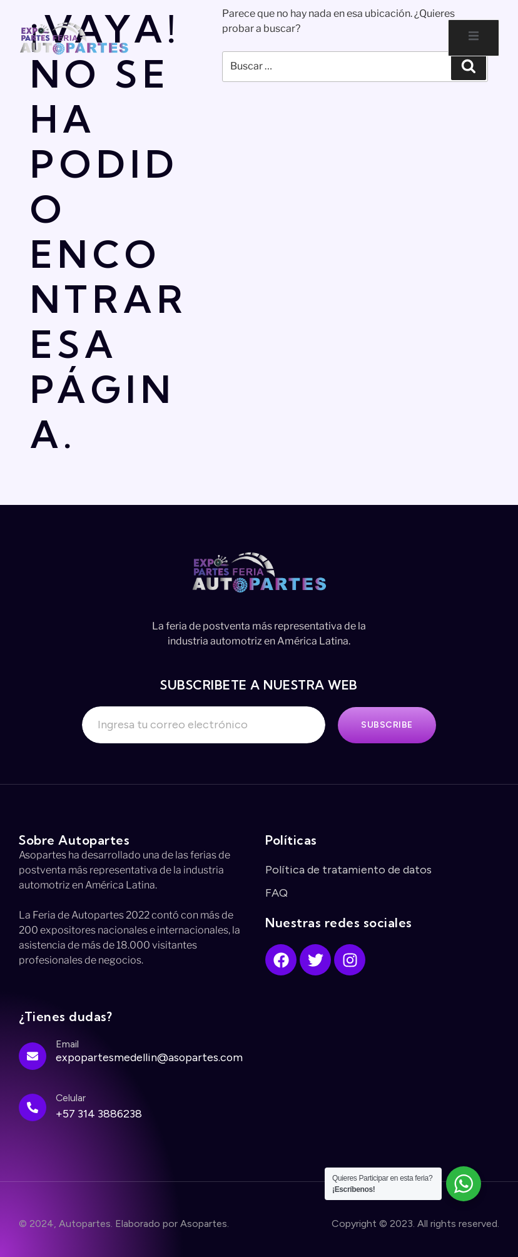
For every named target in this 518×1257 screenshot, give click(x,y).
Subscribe (387, 725)
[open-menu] (473, 37)
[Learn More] (136, 1061)
